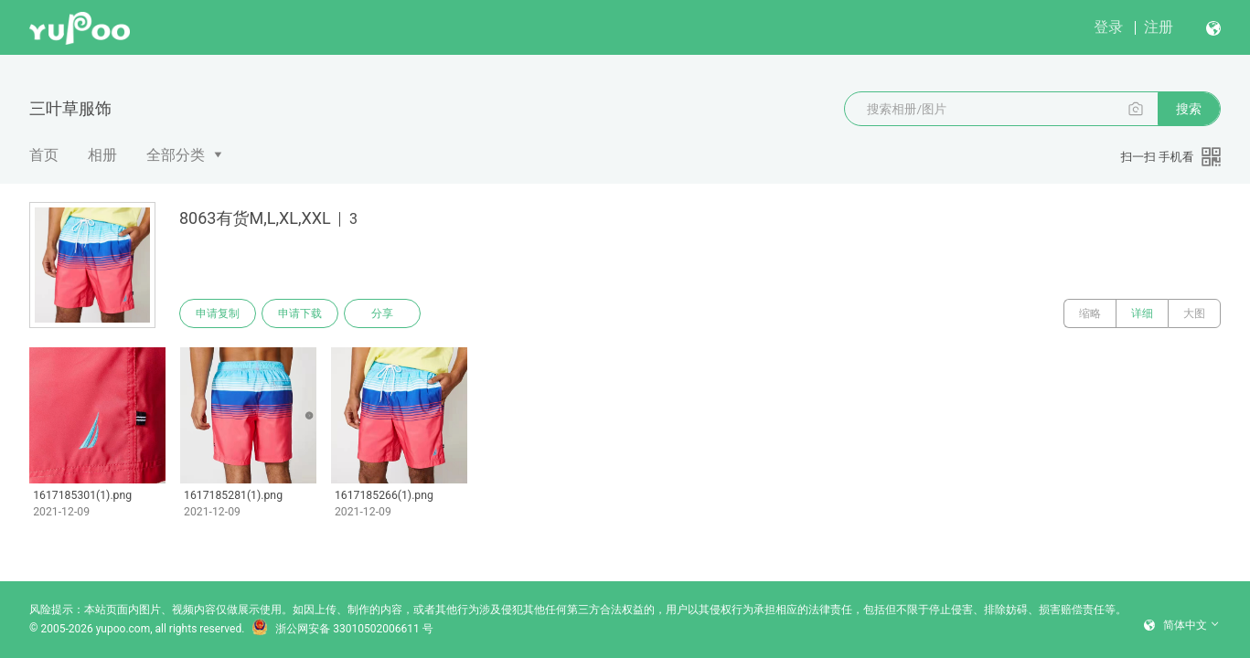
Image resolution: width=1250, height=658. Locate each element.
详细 (1142, 313)
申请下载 (300, 313)
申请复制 (218, 313)
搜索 (1189, 108)
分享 (382, 313)
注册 (1158, 27)
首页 (44, 155)
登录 (1108, 27)
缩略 (1090, 313)
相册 (102, 155)
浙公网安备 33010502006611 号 (342, 628)
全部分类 (175, 155)
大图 (1194, 313)
